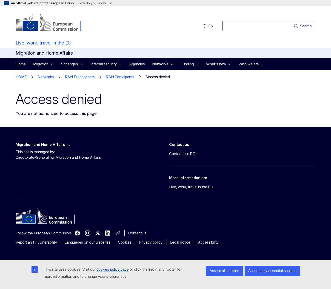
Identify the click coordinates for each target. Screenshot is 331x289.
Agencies (137, 64)
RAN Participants (120, 77)
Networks (46, 77)
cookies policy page (113, 269)
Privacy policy (151, 242)
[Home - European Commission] (53, 23)
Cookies (124, 242)
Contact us (137, 233)
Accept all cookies (224, 271)
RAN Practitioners (80, 77)
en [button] (208, 26)
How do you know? (95, 3)
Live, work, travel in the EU (43, 43)
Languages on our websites (87, 242)
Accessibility (208, 242)
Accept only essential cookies (272, 271)
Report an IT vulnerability (36, 242)
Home (21, 64)
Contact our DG (182, 153)
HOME (21, 77)
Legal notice (180, 242)
